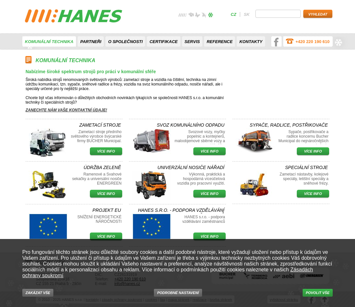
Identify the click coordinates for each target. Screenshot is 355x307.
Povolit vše (317, 293)
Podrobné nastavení (178, 293)
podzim (204, 15)
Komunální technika (49, 41)
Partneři (90, 41)
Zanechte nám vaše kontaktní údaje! (66, 110)
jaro (191, 15)
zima (210, 15)
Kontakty (250, 41)
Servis (192, 41)
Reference (219, 41)
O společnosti (125, 41)
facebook (276, 41)
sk (247, 14)
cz (233, 14)
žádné (183, 15)
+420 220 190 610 (312, 41)
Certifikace (163, 41)
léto (197, 15)
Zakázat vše (38, 293)
